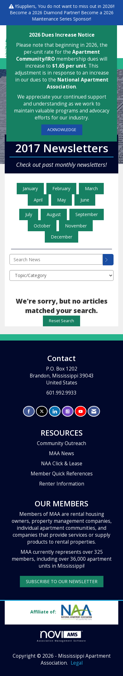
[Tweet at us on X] (42, 411)
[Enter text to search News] (56, 259)
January (30, 188)
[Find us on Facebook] (29, 411)
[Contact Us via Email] (94, 411)
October (42, 226)
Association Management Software (61, 636)
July (28, 214)
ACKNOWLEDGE (61, 129)
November (76, 226)
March (91, 188)
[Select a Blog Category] (61, 275)
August (54, 214)
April (38, 200)
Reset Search (61, 320)
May (61, 200)
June (84, 200)
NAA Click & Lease (61, 463)
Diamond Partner (61, 12)
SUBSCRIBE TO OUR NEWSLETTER (61, 581)
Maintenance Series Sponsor (61, 19)
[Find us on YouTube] (80, 411)
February (61, 188)
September (86, 214)
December (61, 237)
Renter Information (61, 483)
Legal (77, 663)
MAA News (61, 453)
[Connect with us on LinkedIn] (55, 411)
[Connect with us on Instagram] (67, 411)
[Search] (108, 259)
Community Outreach (61, 443)
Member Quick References (62, 473)
